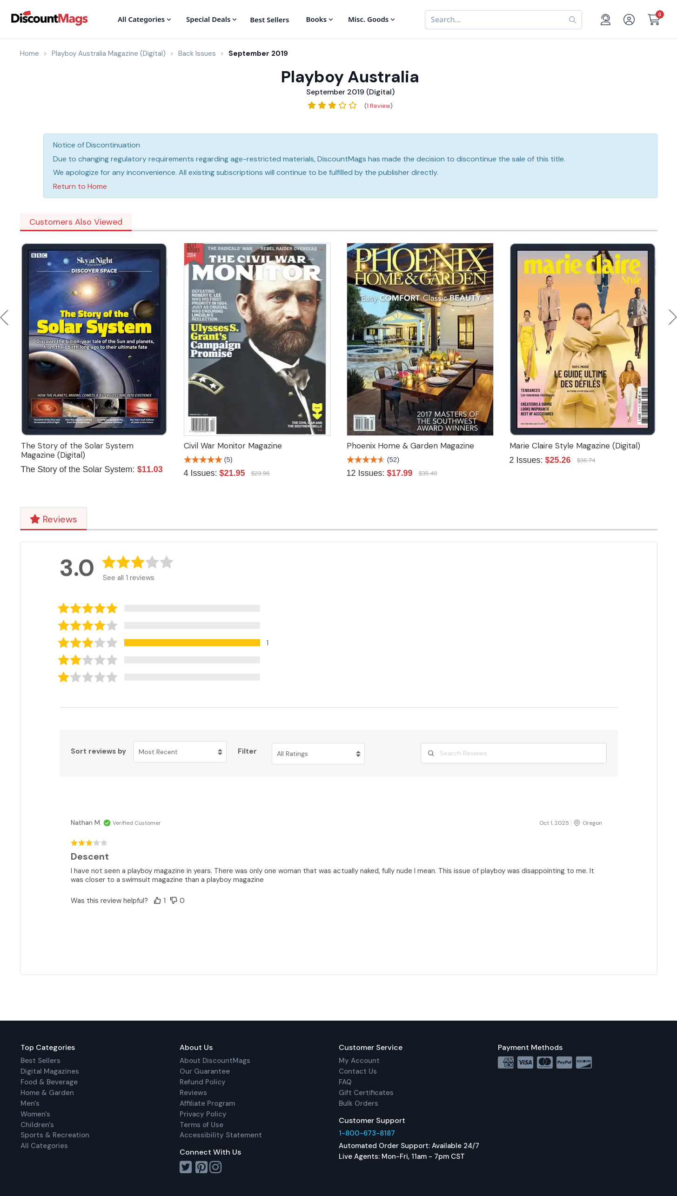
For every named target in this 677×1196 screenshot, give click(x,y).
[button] (170, 642)
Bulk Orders (358, 1103)
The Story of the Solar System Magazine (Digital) (77, 450)
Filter (247, 751)
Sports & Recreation (54, 1135)
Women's (35, 1114)
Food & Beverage (49, 1082)
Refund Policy (203, 1082)
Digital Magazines (49, 1071)
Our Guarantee (205, 1071)
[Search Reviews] (514, 753)
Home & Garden (47, 1092)
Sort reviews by (98, 751)
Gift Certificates (366, 1092)
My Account (359, 1060)
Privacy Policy (203, 1114)
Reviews (53, 519)
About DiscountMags (215, 1060)
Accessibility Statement (221, 1135)
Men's (30, 1103)
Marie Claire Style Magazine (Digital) (574, 446)
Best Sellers (40, 1060)
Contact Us (358, 1071)
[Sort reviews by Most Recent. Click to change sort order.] (180, 752)
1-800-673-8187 (367, 1133)
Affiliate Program (207, 1103)
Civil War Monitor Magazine (233, 446)
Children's (37, 1124)
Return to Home (80, 186)
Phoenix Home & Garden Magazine (410, 446)
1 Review (378, 106)
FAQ (345, 1082)
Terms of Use (201, 1124)
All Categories (44, 1145)
